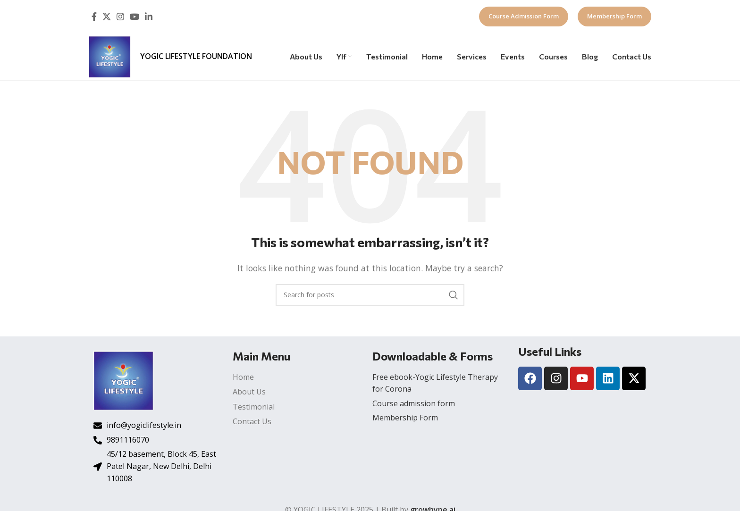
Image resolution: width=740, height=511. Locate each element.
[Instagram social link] (120, 16)
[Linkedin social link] (148, 16)
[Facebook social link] (94, 16)
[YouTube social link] (134, 16)
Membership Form (614, 16)
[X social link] (107, 16)
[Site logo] (110, 55)
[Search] (370, 295)
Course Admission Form (523, 16)
